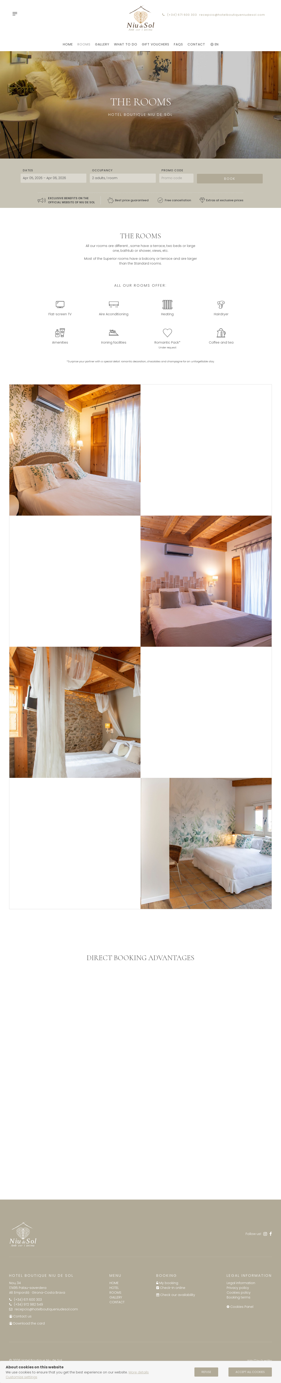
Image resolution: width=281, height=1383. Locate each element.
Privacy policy (238, 1287)
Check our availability (175, 1294)
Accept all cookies (250, 1372)
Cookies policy (239, 1292)
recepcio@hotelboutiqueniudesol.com (232, 15)
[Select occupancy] (123, 177)
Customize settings (21, 1377)
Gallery (115, 1296)
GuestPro (266, 1360)
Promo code (172, 170)
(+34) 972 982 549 (26, 1303)
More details (139, 1372)
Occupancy (102, 170)
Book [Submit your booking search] (229, 177)
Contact (117, 1301)
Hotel (114, 1287)
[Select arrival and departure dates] (53, 177)
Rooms (115, 1292)
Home (114, 1282)
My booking (167, 1282)
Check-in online (170, 1287)
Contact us (20, 1315)
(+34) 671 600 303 (179, 15)
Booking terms (238, 1296)
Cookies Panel (240, 1306)
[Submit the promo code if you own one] (176, 177)
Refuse (206, 1372)
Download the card (27, 1322)
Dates (28, 170)
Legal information (241, 1282)
